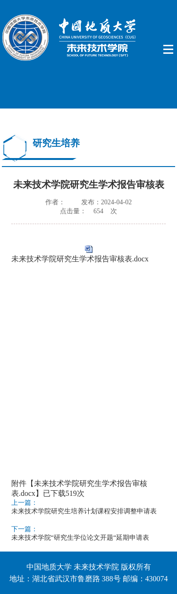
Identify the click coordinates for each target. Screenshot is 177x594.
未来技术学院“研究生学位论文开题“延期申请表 (80, 537)
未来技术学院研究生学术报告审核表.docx (80, 259)
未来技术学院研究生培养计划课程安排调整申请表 (84, 511)
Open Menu (169, 49)
